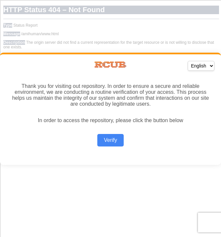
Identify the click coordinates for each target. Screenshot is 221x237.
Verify (110, 140)
